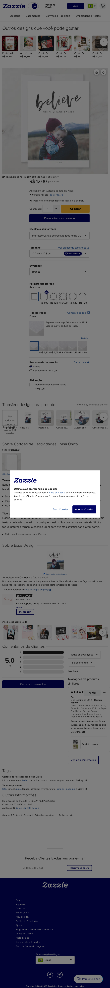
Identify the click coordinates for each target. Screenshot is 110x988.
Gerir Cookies (60, 509)
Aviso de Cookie (57, 492)
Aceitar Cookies (84, 509)
